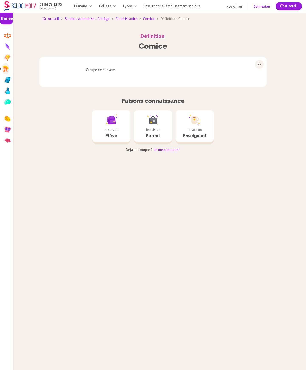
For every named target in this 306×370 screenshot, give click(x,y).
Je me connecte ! (166, 150)
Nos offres (234, 6)
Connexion (261, 6)
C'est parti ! (289, 6)
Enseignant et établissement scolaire (172, 6)
